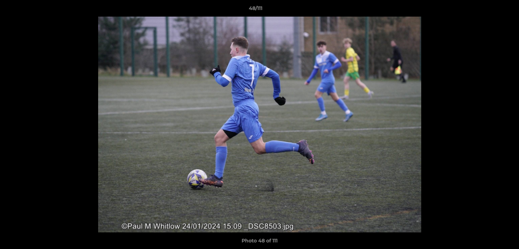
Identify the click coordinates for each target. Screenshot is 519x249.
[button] (490, 10)
